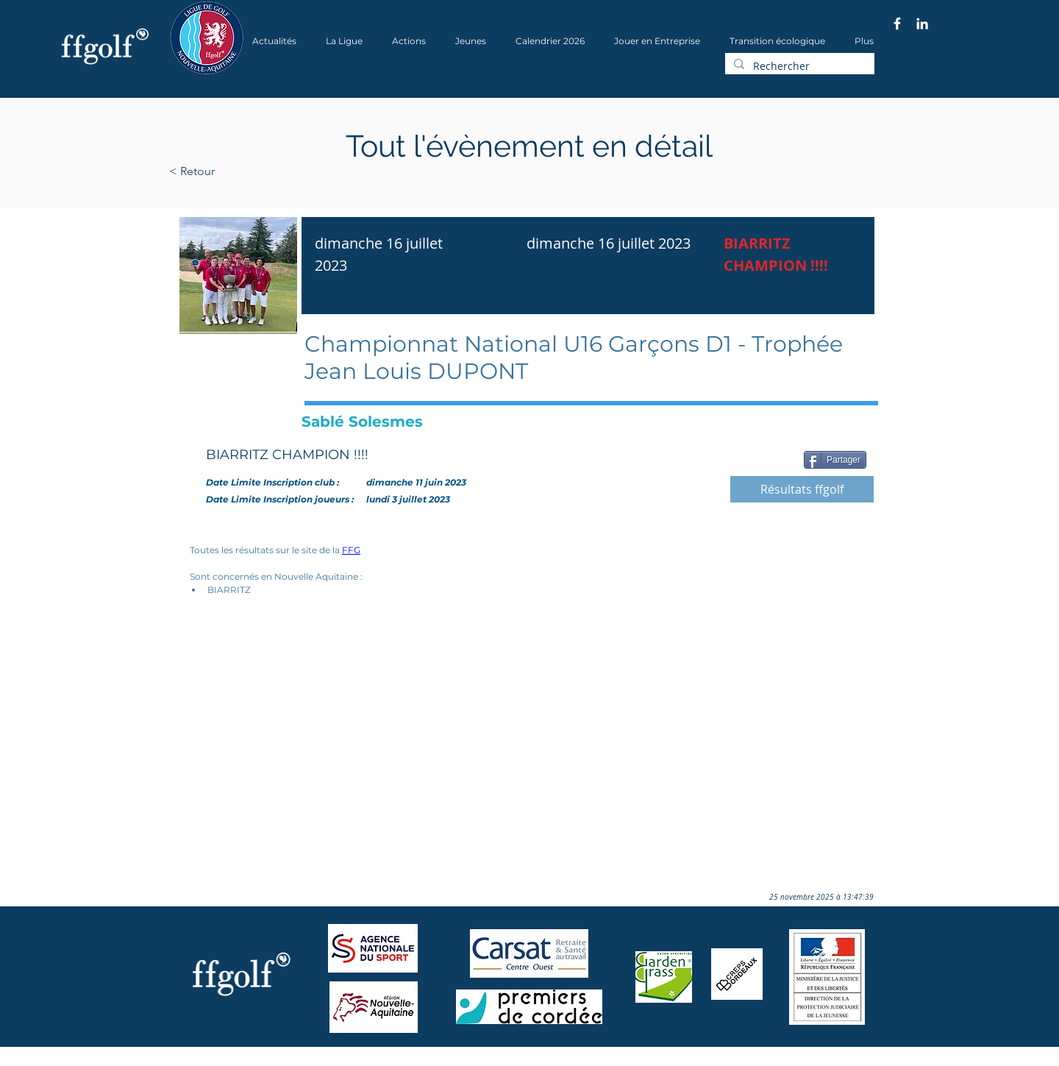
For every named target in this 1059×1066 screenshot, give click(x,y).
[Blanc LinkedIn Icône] (922, 23)
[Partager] (835, 460)
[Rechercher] (798, 66)
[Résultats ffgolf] (802, 489)
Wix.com (368, 1061)
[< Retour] (238, 171)
